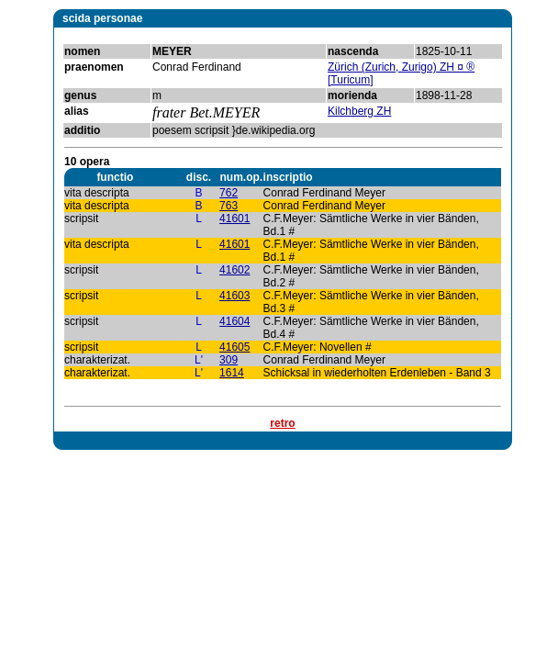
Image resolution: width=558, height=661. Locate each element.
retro (282, 423)
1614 (231, 372)
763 (228, 205)
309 (228, 359)
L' (199, 359)
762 (228, 192)
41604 (234, 321)
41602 (234, 269)
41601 (234, 218)
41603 (234, 295)
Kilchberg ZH (359, 111)
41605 (234, 347)
